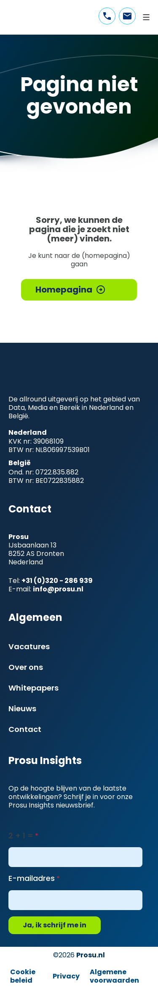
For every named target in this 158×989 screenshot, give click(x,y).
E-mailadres (31, 878)
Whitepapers (33, 688)
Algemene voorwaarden (114, 976)
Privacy (66, 976)
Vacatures (29, 646)
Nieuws (22, 708)
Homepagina (63, 289)
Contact (24, 729)
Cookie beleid (22, 976)
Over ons (25, 667)
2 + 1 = (20, 835)
